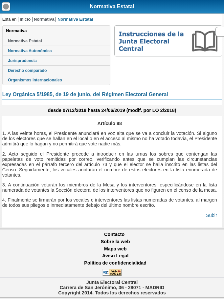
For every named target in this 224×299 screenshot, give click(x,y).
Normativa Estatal (112, 6)
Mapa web (115, 248)
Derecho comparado (27, 70)
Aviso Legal (115, 255)
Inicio (25, 19)
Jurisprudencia (22, 60)
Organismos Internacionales (35, 80)
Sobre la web (115, 241)
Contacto (114, 234)
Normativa (44, 19)
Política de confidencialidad (115, 263)
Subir (211, 215)
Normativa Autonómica (30, 51)
